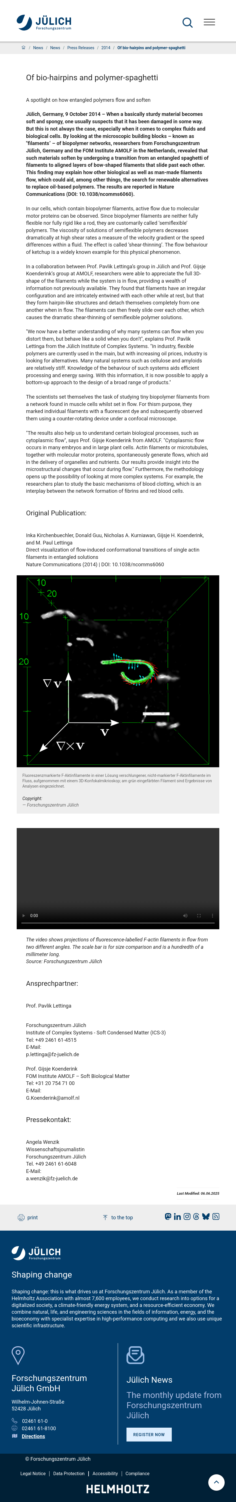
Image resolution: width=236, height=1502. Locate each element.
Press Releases (80, 48)
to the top (117, 1217)
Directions (33, 1436)
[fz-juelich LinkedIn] (176, 1218)
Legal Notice (33, 1473)
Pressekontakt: (48, 1120)
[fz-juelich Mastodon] (166, 1218)
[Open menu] (209, 22)
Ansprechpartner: (52, 983)
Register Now (149, 1434)
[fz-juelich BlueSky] (204, 1218)
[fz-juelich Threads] (194, 1218)
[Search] (188, 23)
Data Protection (69, 1473)
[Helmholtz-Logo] (118, 1491)
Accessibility (105, 1473)
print (28, 1217)
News (38, 48)
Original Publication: (56, 513)
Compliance (138, 1473)
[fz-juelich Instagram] (185, 1218)
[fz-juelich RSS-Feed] (214, 1218)
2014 (105, 48)
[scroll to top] (216, 1482)
